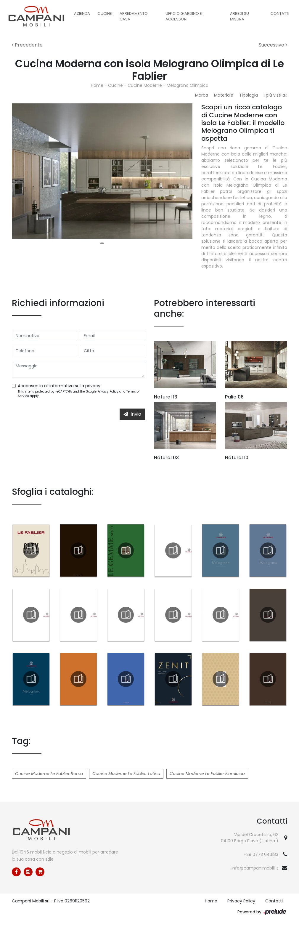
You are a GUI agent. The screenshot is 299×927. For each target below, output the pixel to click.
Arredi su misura (239, 16)
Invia (132, 414)
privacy (92, 386)
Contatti (280, 13)
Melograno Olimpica (187, 85)
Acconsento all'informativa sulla (59, 386)
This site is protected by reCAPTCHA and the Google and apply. (78, 393)
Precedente (27, 44)
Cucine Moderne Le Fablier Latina (126, 773)
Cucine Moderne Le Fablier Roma (49, 773)
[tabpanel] (102, 171)
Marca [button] (201, 95)
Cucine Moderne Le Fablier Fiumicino (207, 773)
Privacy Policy (107, 391)
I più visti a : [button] (275, 95)
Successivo (273, 44)
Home (97, 85)
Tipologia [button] (248, 95)
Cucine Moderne (145, 85)
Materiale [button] (223, 95)
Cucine (105, 13)
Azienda (82, 13)
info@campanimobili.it (255, 868)
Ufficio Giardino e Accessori (183, 16)
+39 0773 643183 (261, 854)
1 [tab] (102, 243)
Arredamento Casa (134, 16)
